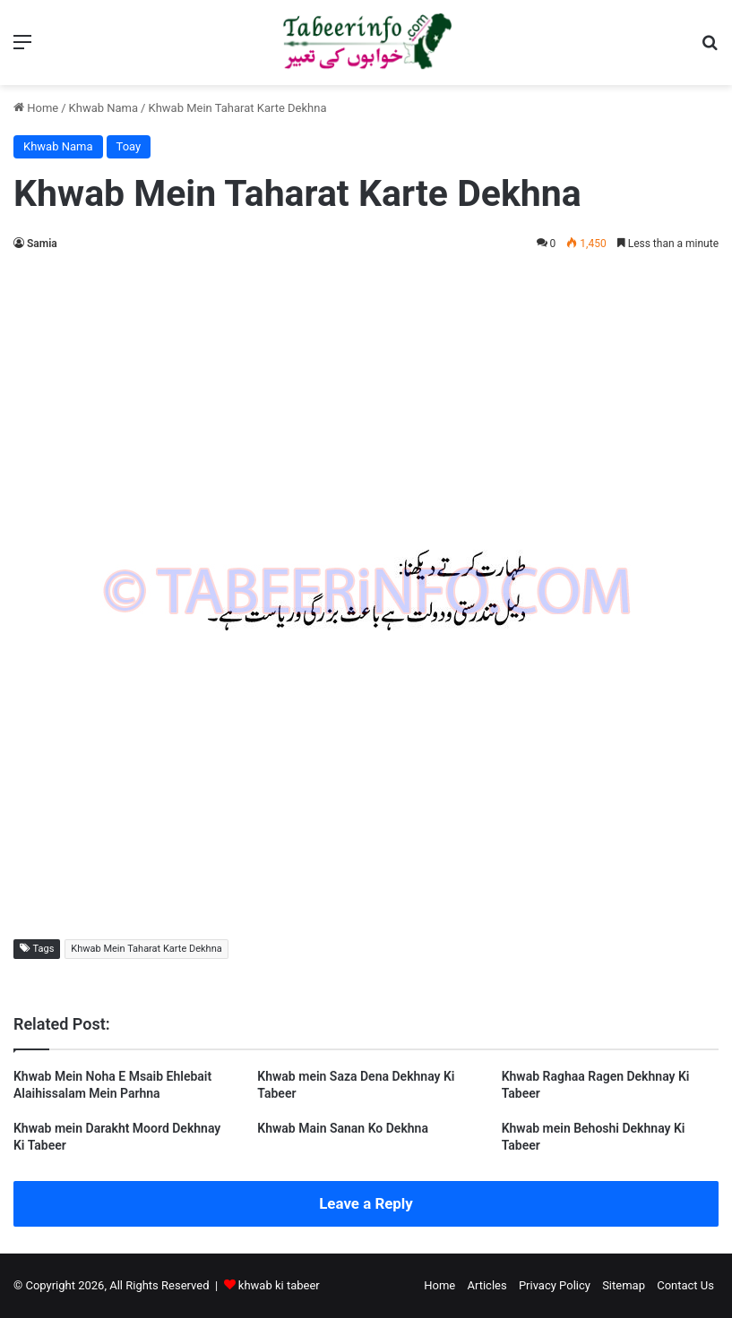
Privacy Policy (554, 1285)
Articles (486, 1285)
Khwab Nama (104, 108)
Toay (129, 146)
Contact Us (685, 1285)
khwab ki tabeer (279, 1285)
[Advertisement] (366, 397)
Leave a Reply (366, 1203)
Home (35, 108)
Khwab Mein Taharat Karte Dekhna (146, 948)
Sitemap (623, 1285)
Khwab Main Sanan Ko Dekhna (342, 1128)
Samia (42, 243)
